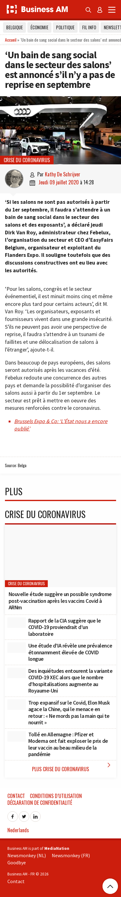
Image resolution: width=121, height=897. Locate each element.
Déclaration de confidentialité (39, 802)
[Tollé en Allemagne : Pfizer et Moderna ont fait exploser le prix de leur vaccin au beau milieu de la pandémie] (16, 736)
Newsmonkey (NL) (26, 855)
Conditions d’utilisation (56, 796)
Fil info (89, 27)
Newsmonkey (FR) (71, 855)
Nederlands (18, 830)
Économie (39, 27)
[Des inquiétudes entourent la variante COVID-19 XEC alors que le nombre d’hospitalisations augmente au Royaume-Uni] (16, 673)
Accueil (10, 39)
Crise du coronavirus (27, 160)
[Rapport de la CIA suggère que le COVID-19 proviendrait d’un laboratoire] (16, 622)
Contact (16, 796)
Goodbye (16, 862)
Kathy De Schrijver (62, 174)
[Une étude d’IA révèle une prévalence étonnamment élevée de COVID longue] (16, 647)
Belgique (14, 27)
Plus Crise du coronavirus (72, 767)
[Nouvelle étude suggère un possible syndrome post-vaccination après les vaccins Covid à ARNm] (60, 556)
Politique (65, 27)
